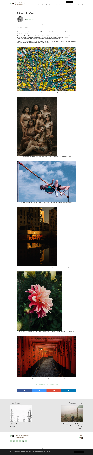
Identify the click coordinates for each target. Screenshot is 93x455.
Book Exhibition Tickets (47, 5)
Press (50, 1)
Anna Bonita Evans (30, 19)
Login (57, 1)
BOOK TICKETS (79, 452)
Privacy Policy (54, 444)
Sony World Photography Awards (61, 5)
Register (62, 1)
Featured (79, 5)
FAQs (54, 1)
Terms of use (80, 444)
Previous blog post (75, 403)
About (39, 5)
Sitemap (67, 444)
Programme (73, 5)
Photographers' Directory (27, 444)
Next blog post (16, 403)
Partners (46, 1)
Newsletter (69, 2)
